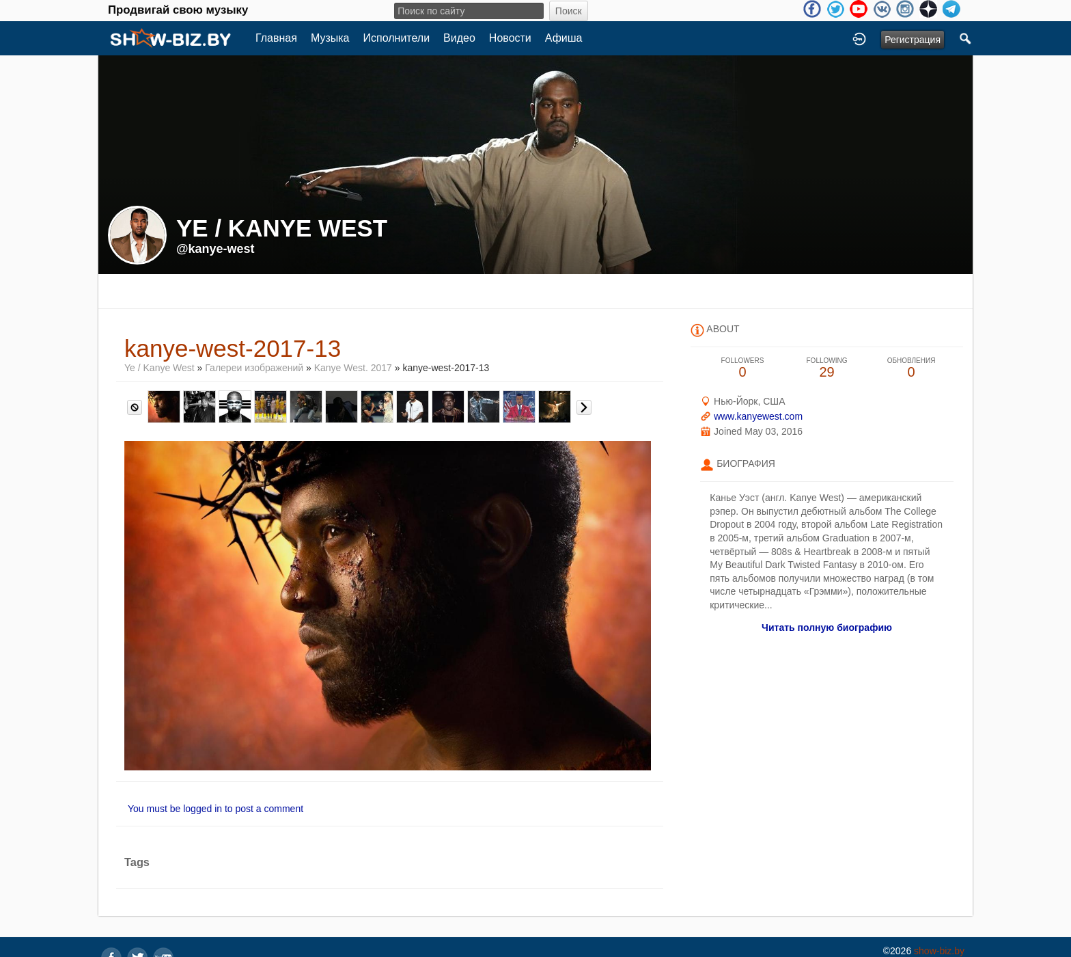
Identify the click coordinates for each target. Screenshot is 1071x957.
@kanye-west (215, 249)
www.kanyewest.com (758, 416)
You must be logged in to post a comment (215, 808)
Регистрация (913, 39)
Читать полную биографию (827, 627)
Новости (510, 38)
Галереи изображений (254, 367)
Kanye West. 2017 (353, 367)
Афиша (564, 38)
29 (827, 368)
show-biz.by (939, 950)
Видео (459, 38)
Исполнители (396, 38)
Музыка (330, 38)
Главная (276, 38)
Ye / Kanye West (159, 367)
